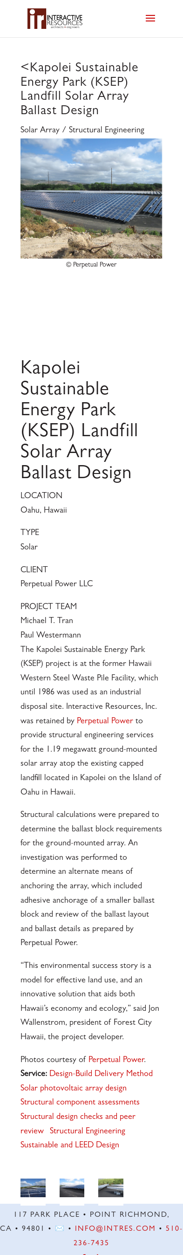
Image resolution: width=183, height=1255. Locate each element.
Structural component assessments (80, 1103)
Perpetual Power (105, 722)
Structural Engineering (87, 1132)
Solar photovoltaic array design (73, 1089)
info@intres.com (115, 1229)
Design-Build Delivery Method (101, 1074)
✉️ (60, 1229)
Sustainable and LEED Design (69, 1146)
